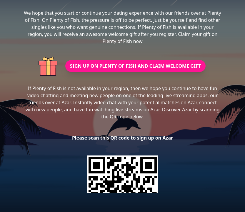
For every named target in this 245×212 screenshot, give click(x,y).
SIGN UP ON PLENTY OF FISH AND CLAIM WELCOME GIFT (135, 66)
